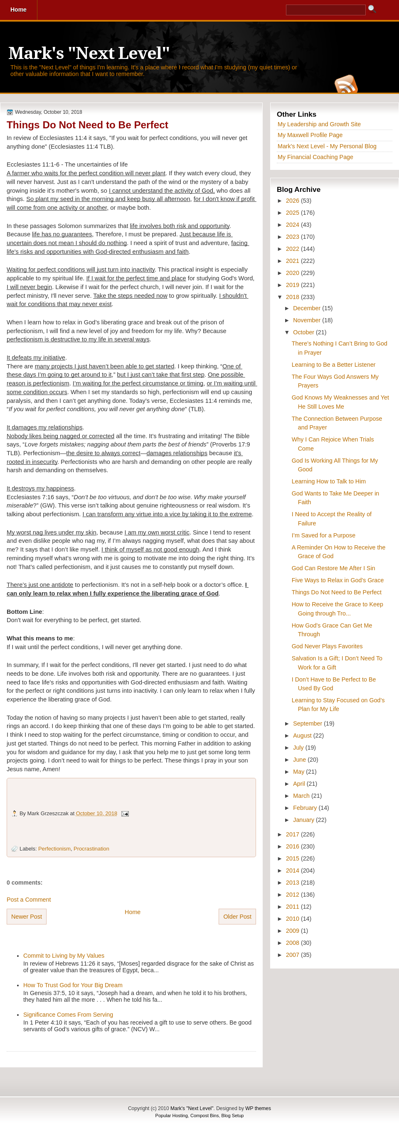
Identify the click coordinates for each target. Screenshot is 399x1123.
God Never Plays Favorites (327, 646)
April (300, 783)
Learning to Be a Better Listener (334, 364)
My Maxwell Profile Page (310, 135)
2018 (293, 297)
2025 (293, 212)
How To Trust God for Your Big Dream (73, 985)
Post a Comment (29, 899)
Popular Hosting (171, 1115)
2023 (293, 236)
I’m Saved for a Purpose (323, 535)
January (304, 820)
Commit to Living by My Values (63, 955)
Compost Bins (204, 1115)
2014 (293, 870)
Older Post (237, 916)
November (307, 320)
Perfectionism (54, 849)
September (308, 723)
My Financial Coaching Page (315, 157)
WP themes (258, 1108)
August (303, 735)
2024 (293, 224)
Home (132, 912)
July (299, 747)
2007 (293, 954)
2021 (293, 260)
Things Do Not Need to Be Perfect (87, 124)
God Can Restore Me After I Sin (333, 568)
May (299, 771)
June (300, 759)
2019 (293, 285)
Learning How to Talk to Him (329, 481)
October (304, 332)
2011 (293, 906)
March (302, 795)
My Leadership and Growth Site (319, 124)
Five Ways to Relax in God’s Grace (338, 580)
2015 (293, 858)
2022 (293, 248)
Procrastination (91, 849)
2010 (293, 918)
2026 (293, 200)
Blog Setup (233, 1115)
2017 (293, 834)
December (307, 308)
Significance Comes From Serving (68, 1014)
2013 (293, 882)
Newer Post (26, 916)
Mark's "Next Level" (89, 53)
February (305, 807)
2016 (293, 846)
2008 (293, 942)
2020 (293, 273)
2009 (293, 930)
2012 (293, 894)
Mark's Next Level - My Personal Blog (327, 146)
